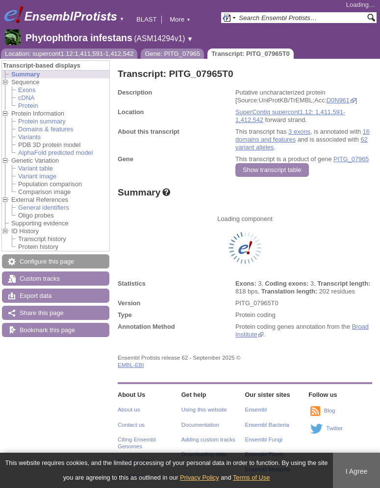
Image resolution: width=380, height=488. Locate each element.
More (180, 19)
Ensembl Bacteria (267, 425)
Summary (25, 74)
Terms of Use (251, 477)
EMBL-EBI (131, 365)
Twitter (334, 428)
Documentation (200, 425)
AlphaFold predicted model (55, 152)
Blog (329, 411)
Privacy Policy (199, 477)
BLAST (146, 19)
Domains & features (45, 129)
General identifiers (43, 207)
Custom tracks (40, 278)
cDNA (26, 97)
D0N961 (338, 100)
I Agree (357, 471)
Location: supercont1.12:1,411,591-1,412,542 (69, 53)
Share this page (42, 313)
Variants (29, 137)
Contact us (131, 425)
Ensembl (256, 410)
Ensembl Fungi (264, 439)
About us (129, 410)
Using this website (204, 410)
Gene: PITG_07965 (172, 53)
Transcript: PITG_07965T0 (250, 53)
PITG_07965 (351, 159)
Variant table (35, 168)
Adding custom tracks (208, 439)
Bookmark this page (47, 330)
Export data (35, 295)
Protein (28, 105)
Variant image (37, 176)
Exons (27, 90)
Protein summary (42, 121)
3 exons (299, 131)
